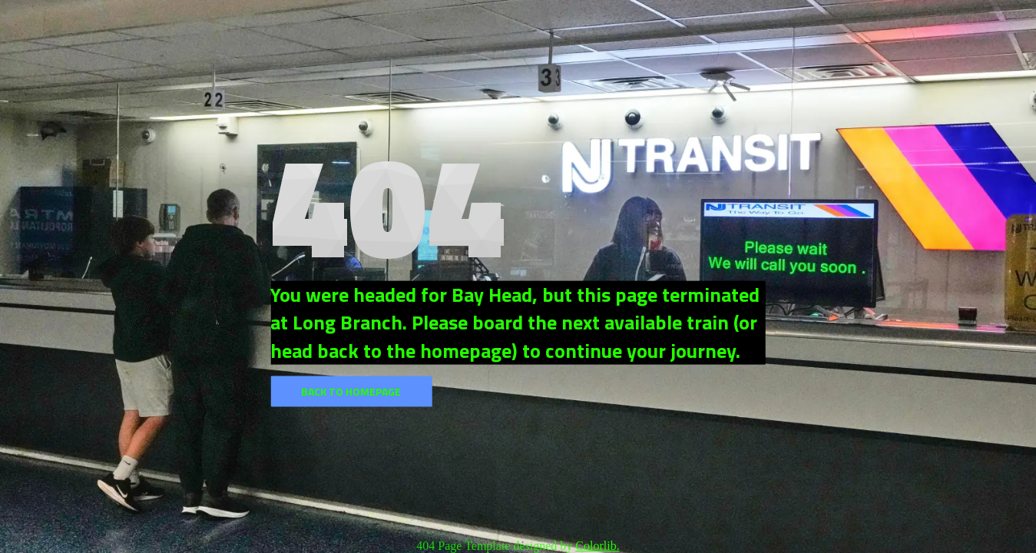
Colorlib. (597, 545)
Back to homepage (351, 391)
